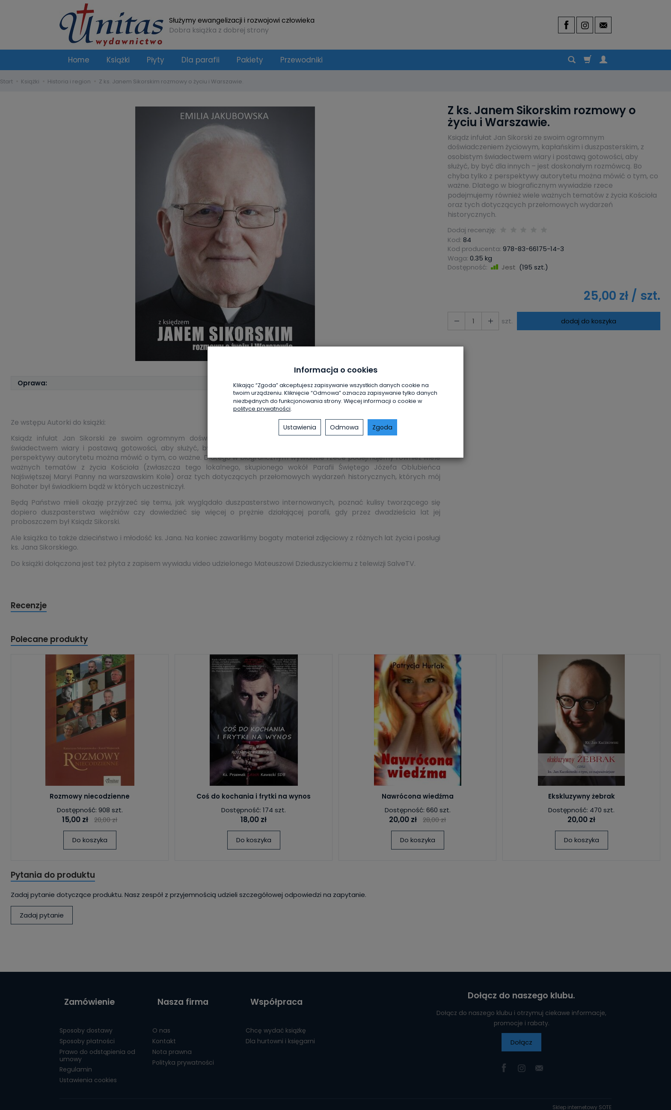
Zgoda (382, 427)
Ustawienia (299, 427)
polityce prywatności (262, 408)
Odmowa (344, 427)
